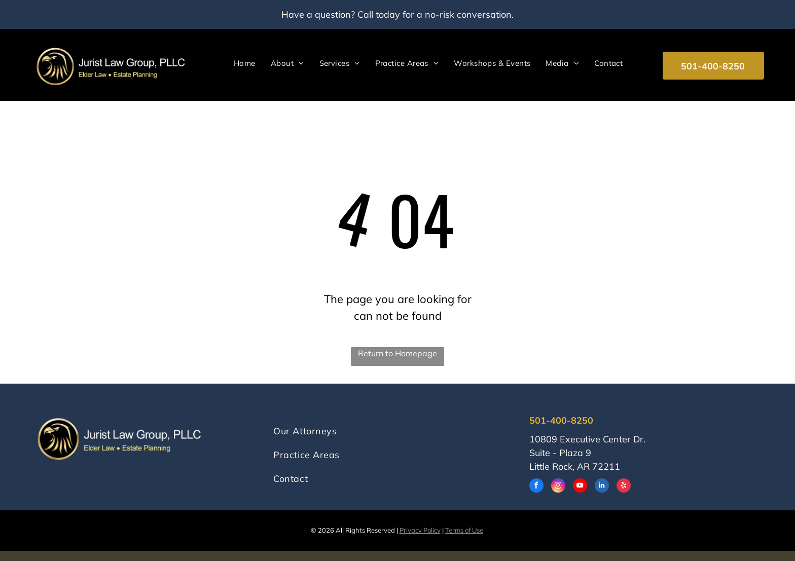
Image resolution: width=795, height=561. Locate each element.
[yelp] (624, 486)
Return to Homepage (397, 353)
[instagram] (558, 486)
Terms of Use (464, 530)
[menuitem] (244, 63)
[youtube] (580, 486)
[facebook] (536, 486)
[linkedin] (602, 486)
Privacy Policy (420, 530)
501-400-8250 (561, 420)
